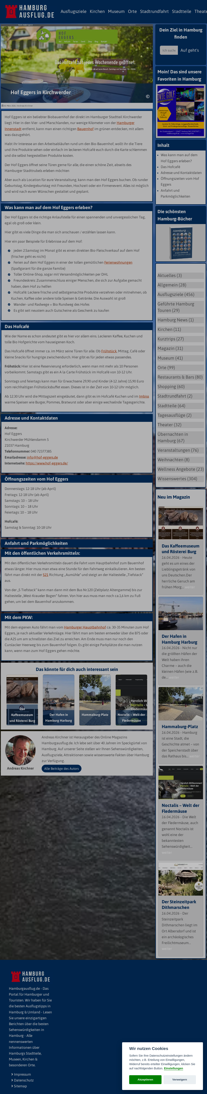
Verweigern (179, 1079)
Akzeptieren (145, 1079)
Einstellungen (173, 1068)
